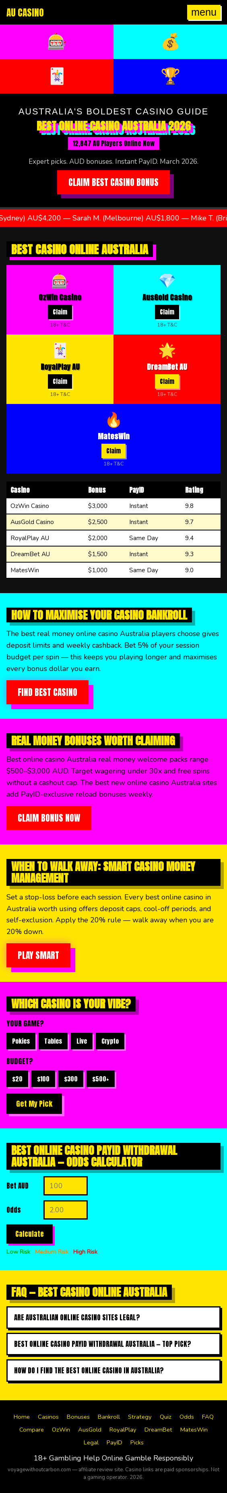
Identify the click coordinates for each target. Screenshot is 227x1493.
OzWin (61, 1430)
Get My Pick (34, 1103)
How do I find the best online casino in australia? (89, 1370)
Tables (53, 1041)
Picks (137, 1442)
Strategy (140, 1417)
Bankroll (109, 1417)
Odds (187, 1417)
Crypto (110, 1041)
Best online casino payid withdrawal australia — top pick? (102, 1344)
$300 (71, 1078)
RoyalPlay (122, 1430)
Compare (31, 1430)
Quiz (165, 1417)
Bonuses (78, 1417)
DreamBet (158, 1430)
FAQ (208, 1417)
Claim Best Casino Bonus (113, 182)
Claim (60, 312)
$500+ (100, 1078)
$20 (17, 1078)
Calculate (29, 1234)
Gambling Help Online (86, 1458)
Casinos (48, 1417)
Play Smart (38, 955)
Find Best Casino (47, 692)
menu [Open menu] (204, 12)
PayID (114, 1442)
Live (81, 1041)
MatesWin (194, 1430)
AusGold (89, 1430)
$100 (43, 1078)
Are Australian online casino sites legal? (77, 1317)
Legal (91, 1442)
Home (22, 1417)
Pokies (21, 1041)
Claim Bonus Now (49, 818)
